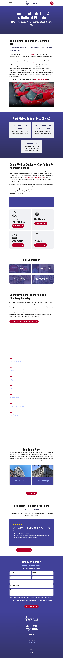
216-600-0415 (31, 625)
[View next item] (33, 437)
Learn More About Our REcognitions (24, 321)
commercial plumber (32, 62)
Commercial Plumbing (31, 655)
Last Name (34, 572)
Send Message (31, 606)
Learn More (18, 226)
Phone (11, 576)
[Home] (31, 629)
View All (31, 493)
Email (33, 576)
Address (11, 581)
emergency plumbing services (38, 177)
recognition (31, 306)
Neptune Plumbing (29, 54)
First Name (12, 572)
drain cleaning (27, 177)
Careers (31, 652)
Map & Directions (31, 642)
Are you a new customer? (15, 585)
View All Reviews (24, 550)
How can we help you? (14, 589)
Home (31, 649)
